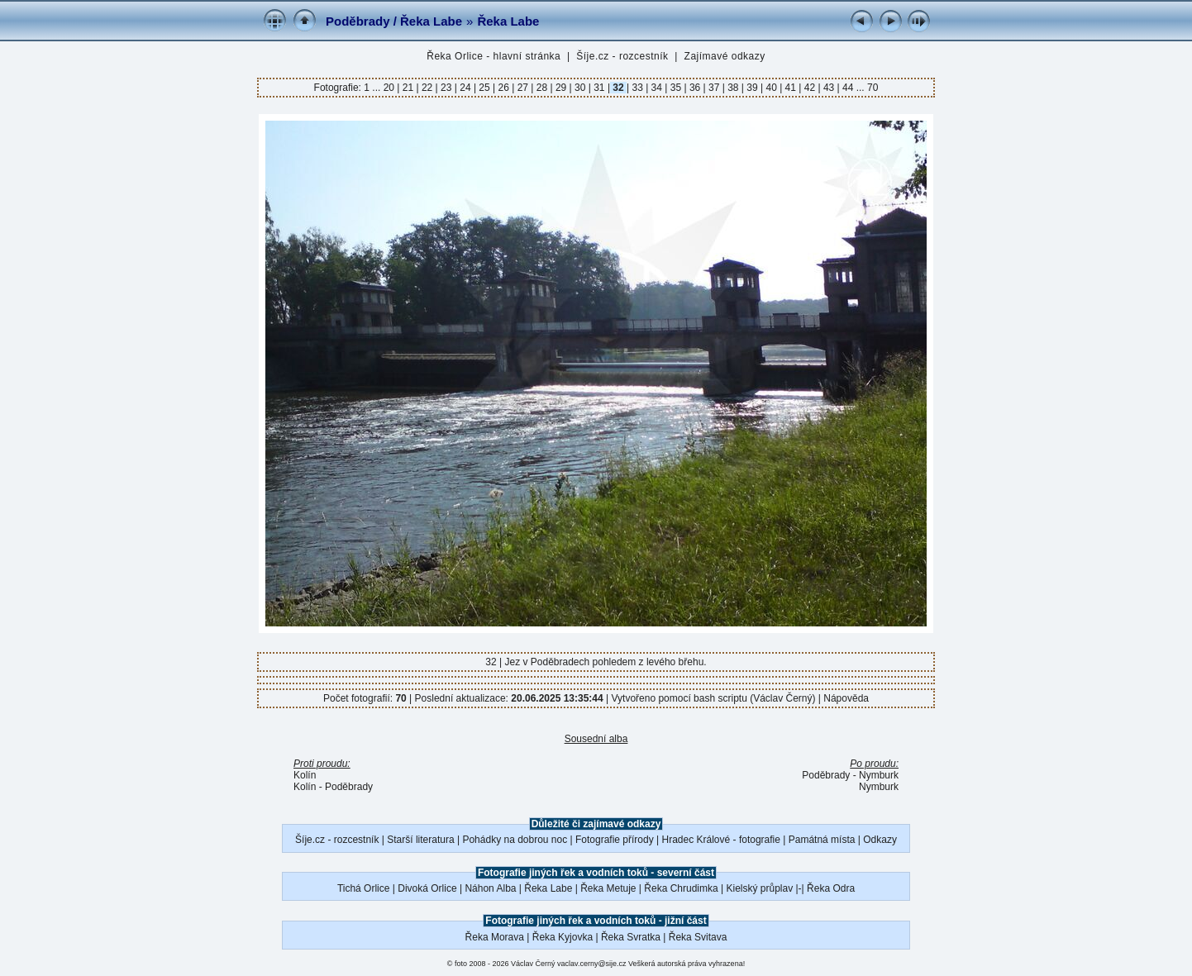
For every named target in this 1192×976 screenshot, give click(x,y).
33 (637, 87)
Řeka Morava (494, 937)
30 (580, 87)
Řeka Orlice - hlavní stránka (493, 56)
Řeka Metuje (608, 888)
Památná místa (822, 839)
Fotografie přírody (614, 839)
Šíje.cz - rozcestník (622, 56)
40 (771, 87)
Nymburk (879, 787)
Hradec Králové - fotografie (721, 839)
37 (714, 87)
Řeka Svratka (630, 937)
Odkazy (880, 839)
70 (872, 87)
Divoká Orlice (427, 888)
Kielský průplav (759, 888)
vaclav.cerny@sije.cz (592, 963)
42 (809, 87)
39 (752, 87)
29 (561, 87)
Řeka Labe (508, 21)
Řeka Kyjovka (562, 937)
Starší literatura (420, 839)
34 (656, 87)
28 (541, 87)
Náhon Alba (490, 888)
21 (407, 87)
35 (675, 87)
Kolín (304, 775)
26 (503, 87)
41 (790, 87)
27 (522, 87)
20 (391, 87)
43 (829, 87)
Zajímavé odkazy (724, 56)
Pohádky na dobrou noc (514, 839)
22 (427, 87)
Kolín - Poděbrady (333, 787)
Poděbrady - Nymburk (850, 775)
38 (733, 87)
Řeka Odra (831, 888)
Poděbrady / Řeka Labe (394, 21)
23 (446, 87)
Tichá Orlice (363, 888)
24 (465, 87)
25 (484, 87)
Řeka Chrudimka (681, 888)
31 (599, 87)
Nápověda (846, 698)
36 (695, 87)
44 (848, 87)
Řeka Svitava (698, 937)
